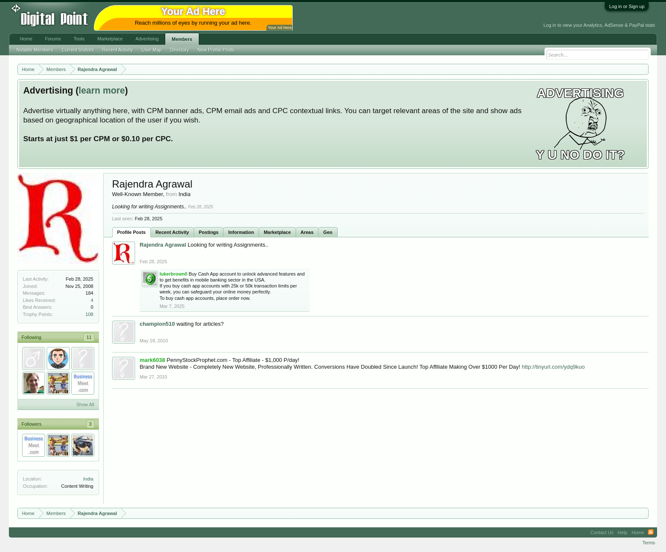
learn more (102, 90)
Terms (648, 542)
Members (182, 39)
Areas (307, 232)
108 (89, 314)
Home (26, 38)
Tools (79, 38)
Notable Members (35, 49)
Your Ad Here (280, 28)
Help (622, 532)
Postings (208, 232)
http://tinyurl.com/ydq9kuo (553, 367)
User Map (151, 49)
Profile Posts (131, 232)
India (88, 478)
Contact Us (601, 532)
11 (88, 337)
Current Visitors (78, 49)
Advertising (146, 38)
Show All (85, 404)
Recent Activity (172, 232)
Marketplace (277, 232)
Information (241, 232)
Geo (327, 232)
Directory (179, 49)
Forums (53, 38)
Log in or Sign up (626, 6)
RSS (650, 532)
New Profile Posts (216, 49)
